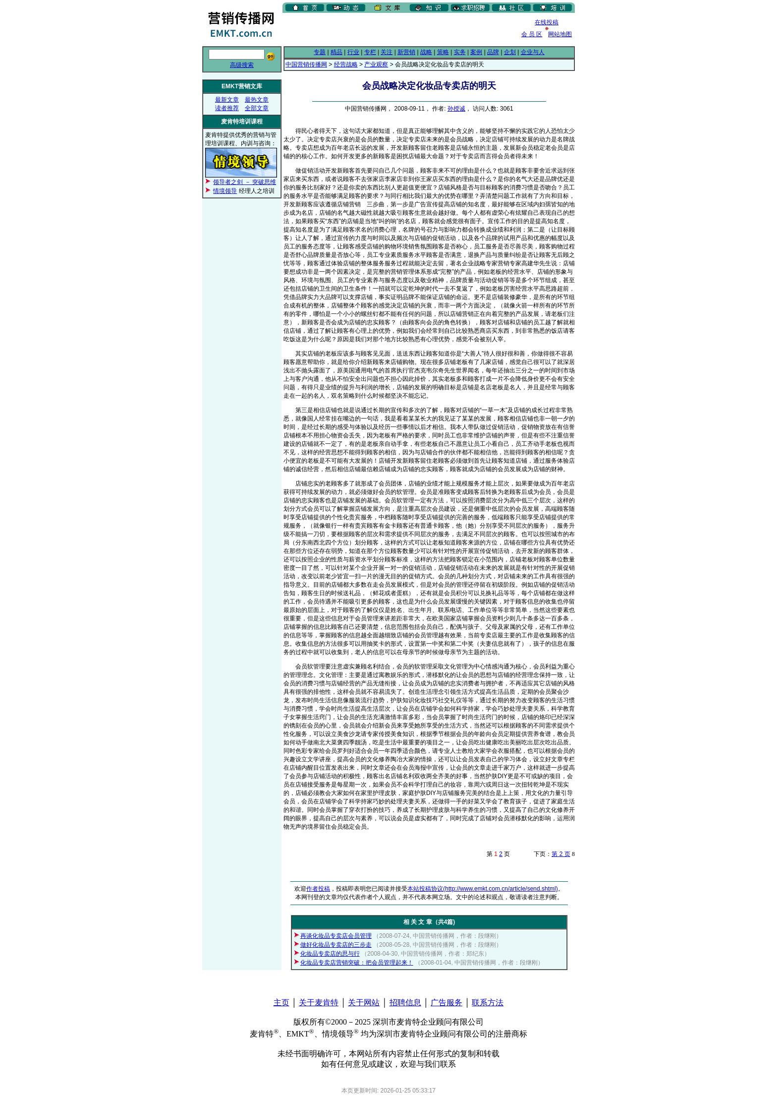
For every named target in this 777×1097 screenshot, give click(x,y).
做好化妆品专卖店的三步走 (336, 944)
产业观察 (376, 64)
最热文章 (257, 99)
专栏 (370, 52)
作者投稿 (318, 888)
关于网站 (364, 1002)
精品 (336, 52)
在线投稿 (546, 22)
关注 (386, 52)
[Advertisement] (398, 29)
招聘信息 (405, 1002)
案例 (476, 52)
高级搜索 (242, 64)
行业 (353, 52)
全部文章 (257, 108)
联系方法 (487, 1002)
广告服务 (446, 1002)
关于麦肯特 (318, 1002)
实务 (460, 52)
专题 (320, 52)
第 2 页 (561, 854)
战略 (426, 52)
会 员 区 (532, 34)
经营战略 (346, 64)
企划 (510, 52)
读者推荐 (227, 108)
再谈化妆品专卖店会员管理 (336, 935)
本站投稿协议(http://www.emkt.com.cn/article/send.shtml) (482, 888)
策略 (443, 52)
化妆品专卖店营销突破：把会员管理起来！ (356, 962)
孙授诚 (456, 108)
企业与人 (533, 52)
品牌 (493, 52)
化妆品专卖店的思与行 (330, 953)
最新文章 (227, 99)
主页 (281, 1002)
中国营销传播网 (306, 64)
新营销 (406, 52)
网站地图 (560, 34)
